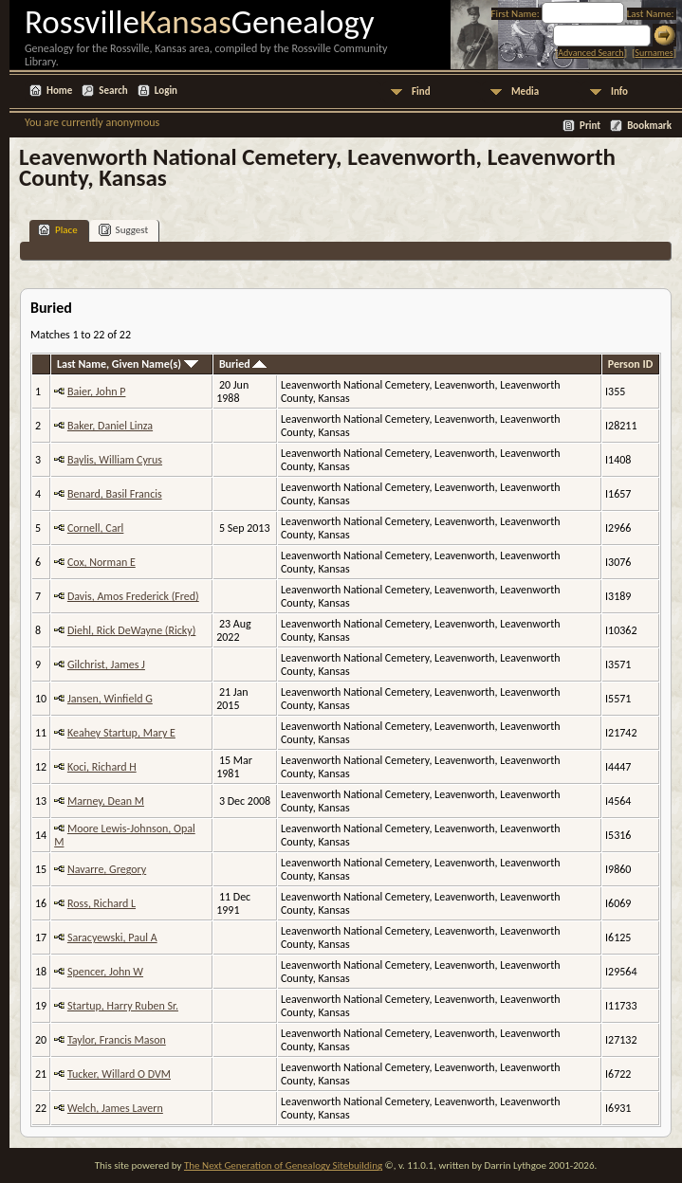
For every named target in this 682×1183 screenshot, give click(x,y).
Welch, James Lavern (115, 1108)
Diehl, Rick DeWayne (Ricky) (131, 630)
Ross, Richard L (101, 903)
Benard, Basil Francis (114, 493)
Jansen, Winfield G (110, 698)
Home (59, 90)
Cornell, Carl (95, 528)
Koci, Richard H (102, 767)
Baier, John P (96, 391)
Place (58, 230)
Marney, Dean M (105, 801)
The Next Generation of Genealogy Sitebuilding (283, 1165)
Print (590, 125)
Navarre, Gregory (106, 869)
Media (525, 91)
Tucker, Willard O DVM (119, 1074)
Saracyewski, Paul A (112, 937)
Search (113, 90)
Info (619, 91)
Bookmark (649, 125)
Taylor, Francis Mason (116, 1039)
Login (166, 90)
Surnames (654, 52)
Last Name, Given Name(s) (127, 364)
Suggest (124, 230)
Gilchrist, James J (106, 664)
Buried (243, 364)
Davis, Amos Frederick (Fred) (133, 596)
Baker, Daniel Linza (110, 425)
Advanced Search (590, 52)
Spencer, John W (105, 971)
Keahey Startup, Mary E (121, 732)
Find (421, 91)
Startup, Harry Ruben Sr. (122, 1005)
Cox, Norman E (101, 562)
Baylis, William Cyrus (114, 459)
